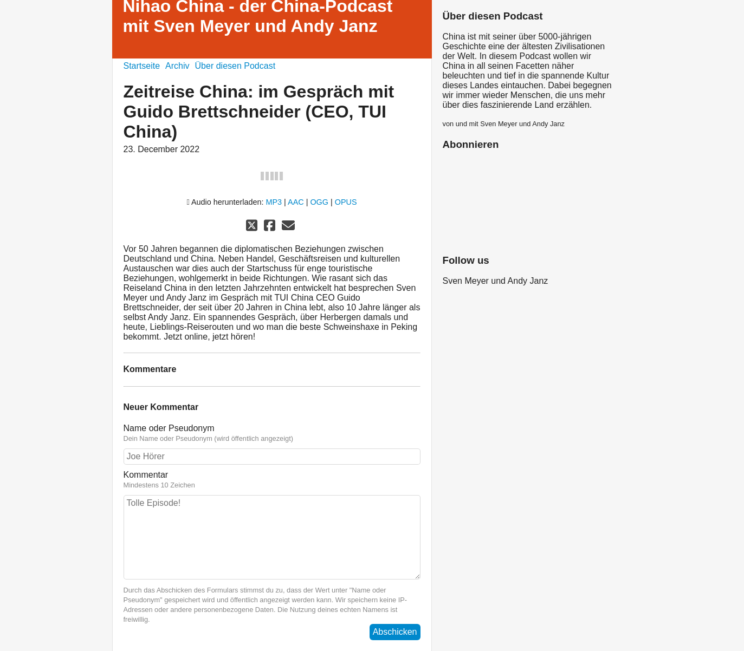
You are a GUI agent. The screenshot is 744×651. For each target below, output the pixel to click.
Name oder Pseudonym (272, 433)
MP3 (274, 202)
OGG (319, 202)
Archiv (177, 65)
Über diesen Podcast (235, 65)
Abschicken (395, 631)
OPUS (346, 202)
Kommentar (272, 480)
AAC (296, 202)
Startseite (142, 65)
